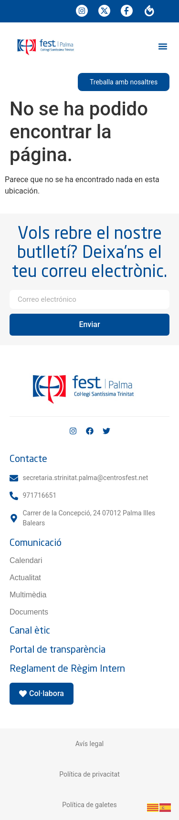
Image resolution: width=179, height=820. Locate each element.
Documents (29, 612)
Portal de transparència (57, 649)
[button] (163, 46)
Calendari (26, 560)
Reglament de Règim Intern (67, 668)
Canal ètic (30, 630)
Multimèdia (28, 595)
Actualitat (25, 578)
